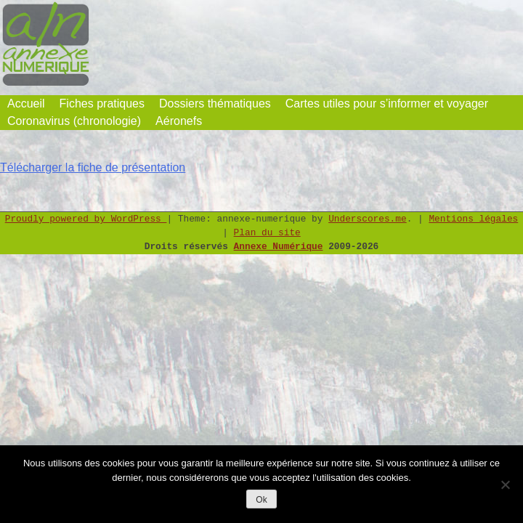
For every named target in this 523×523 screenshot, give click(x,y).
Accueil (26, 103)
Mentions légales (473, 219)
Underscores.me (367, 219)
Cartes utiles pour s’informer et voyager (386, 103)
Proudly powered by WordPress (86, 219)
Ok (261, 500)
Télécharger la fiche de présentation (92, 167)
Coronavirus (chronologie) (74, 121)
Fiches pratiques (102, 103)
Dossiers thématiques (215, 103)
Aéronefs (178, 121)
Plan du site (267, 232)
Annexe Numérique (278, 246)
